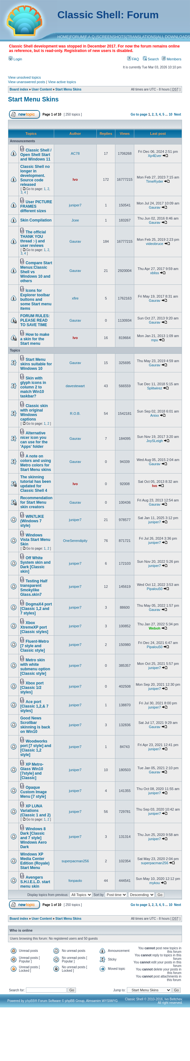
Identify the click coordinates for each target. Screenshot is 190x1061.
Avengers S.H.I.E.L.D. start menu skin (35, 882)
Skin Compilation (36, 220)
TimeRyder (154, 181)
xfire (75, 298)
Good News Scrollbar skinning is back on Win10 (35, 725)
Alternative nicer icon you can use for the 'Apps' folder (33, 440)
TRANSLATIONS (141, 37)
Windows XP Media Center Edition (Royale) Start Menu (34, 861)
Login (15, 59)
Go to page (139, 114)
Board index (19, 89)
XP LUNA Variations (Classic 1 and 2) (35, 810)
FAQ (133, 59)
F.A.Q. (90, 37)
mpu (154, 340)
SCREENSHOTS (111, 37)
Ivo (75, 179)
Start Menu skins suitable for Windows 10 (36, 364)
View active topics (62, 82)
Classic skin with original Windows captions (34, 413)
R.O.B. (75, 413)
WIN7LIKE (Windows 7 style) (32, 521)
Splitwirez (154, 388)
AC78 (75, 153)
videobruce (154, 244)
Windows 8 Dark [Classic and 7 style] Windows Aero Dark (33, 838)
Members (171, 59)
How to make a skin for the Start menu (34, 339)
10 (170, 114)
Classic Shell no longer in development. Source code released (35, 175)
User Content (42, 89)
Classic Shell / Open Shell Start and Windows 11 (36, 154)
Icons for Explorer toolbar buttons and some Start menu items (35, 299)
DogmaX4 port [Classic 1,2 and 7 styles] (36, 608)
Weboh (154, 628)
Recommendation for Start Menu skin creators (36, 502)
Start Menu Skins (68, 89)
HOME (63, 37)
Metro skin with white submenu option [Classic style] (35, 667)
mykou (154, 883)
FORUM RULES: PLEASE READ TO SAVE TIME (35, 320)
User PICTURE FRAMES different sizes (36, 206)
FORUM (77, 37)
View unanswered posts (26, 82)
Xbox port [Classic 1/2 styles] (32, 687)
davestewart (75, 386)
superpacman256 (75, 861)
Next (177, 114)
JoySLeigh (154, 441)
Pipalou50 (154, 589)
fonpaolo (75, 881)
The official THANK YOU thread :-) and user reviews (33, 239)
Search (151, 59)
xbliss (154, 273)
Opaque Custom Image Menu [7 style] (33, 792)
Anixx (154, 415)
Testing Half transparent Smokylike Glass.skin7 (33, 588)
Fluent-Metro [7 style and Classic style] (34, 646)
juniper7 (75, 205)
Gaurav (154, 207)
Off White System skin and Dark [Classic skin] (35, 565)
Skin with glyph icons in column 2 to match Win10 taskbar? (33, 387)
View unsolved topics (24, 77)
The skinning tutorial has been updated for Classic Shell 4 (35, 484)
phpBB (30, 1001)
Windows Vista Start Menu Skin (35, 539)
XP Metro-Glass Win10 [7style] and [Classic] (32, 771)
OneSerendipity (75, 541)
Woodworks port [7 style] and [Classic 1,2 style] (35, 748)
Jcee (75, 220)
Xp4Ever (154, 156)
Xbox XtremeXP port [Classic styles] (34, 627)
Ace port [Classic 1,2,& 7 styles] (34, 706)
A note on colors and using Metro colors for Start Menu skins (35, 463)
